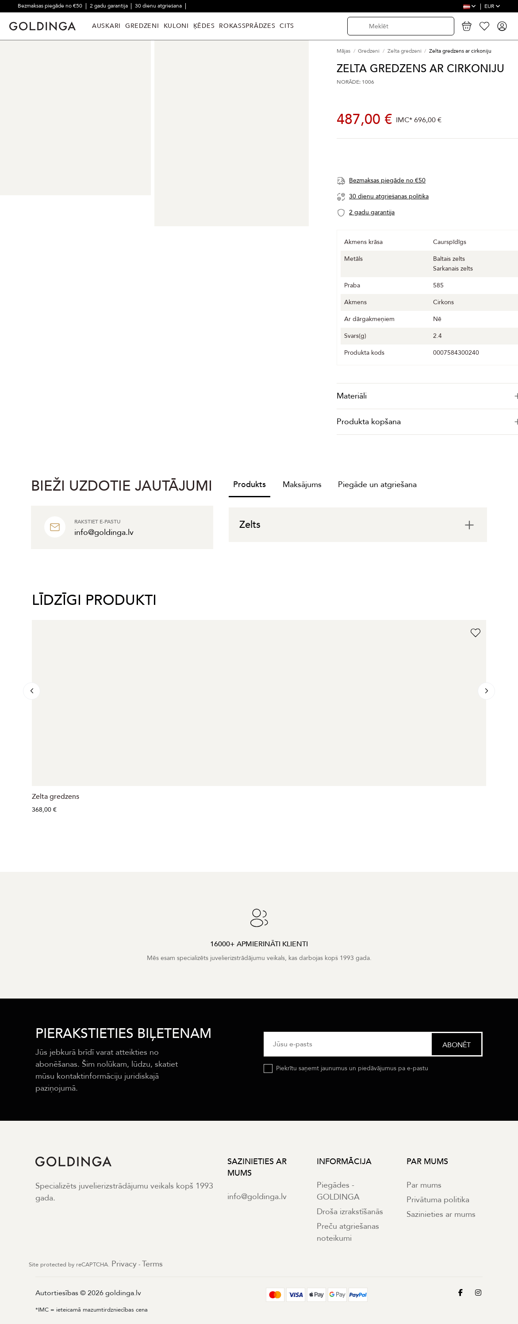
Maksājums (302, 484)
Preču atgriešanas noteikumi (348, 1232)
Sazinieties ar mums (441, 1214)
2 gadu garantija (109, 5)
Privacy (124, 1264)
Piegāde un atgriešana (377, 484)
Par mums (424, 1185)
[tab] (357, 525)
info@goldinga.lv (257, 1196)
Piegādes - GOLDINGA (338, 1191)
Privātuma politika (438, 1199)
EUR (492, 6)
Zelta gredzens (55, 796)
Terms (152, 1264)
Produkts (249, 484)
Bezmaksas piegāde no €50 (51, 5)
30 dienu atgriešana (159, 5)
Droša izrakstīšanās (350, 1211)
